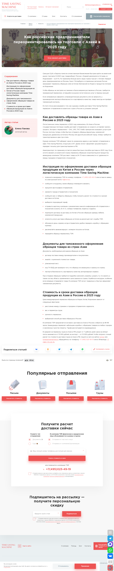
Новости (40, 23)
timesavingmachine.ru (50, 339)
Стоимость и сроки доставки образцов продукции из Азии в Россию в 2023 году (19, 109)
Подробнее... (7, 567)
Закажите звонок (106, 9)
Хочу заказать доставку (57, 58)
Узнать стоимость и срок (57, 458)
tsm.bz (101, 337)
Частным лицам (32, 7)
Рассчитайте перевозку (102, 16)
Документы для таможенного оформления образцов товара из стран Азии (20, 101)
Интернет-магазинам (52, 7)
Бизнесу (41, 7)
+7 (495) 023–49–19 (89, 177)
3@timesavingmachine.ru (92, 5)
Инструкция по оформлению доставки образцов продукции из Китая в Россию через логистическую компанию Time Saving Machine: (21, 91)
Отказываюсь (63, 566)
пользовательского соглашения (53, 521)
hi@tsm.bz (66, 179)
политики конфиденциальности (57, 476)
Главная (22, 23)
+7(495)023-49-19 (107, 5)
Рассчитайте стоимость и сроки (103, 546)
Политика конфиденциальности (102, 563)
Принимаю (85, 566)
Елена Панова (22, 129)
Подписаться (72, 513)
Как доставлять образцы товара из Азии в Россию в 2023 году (20, 82)
